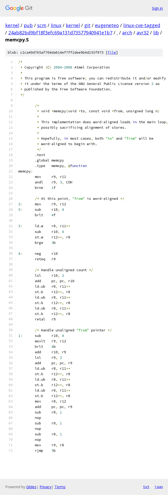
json (158, 486)
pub (28, 25)
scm (41, 25)
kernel (12, 25)
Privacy (45, 486)
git (87, 25)
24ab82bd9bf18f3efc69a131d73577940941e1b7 (60, 32)
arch (127, 32)
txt (146, 486)
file (112, 52)
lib (156, 32)
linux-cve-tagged (141, 25)
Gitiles (31, 486)
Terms (60, 486)
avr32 (143, 32)
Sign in (157, 8)
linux (56, 25)
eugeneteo (107, 25)
